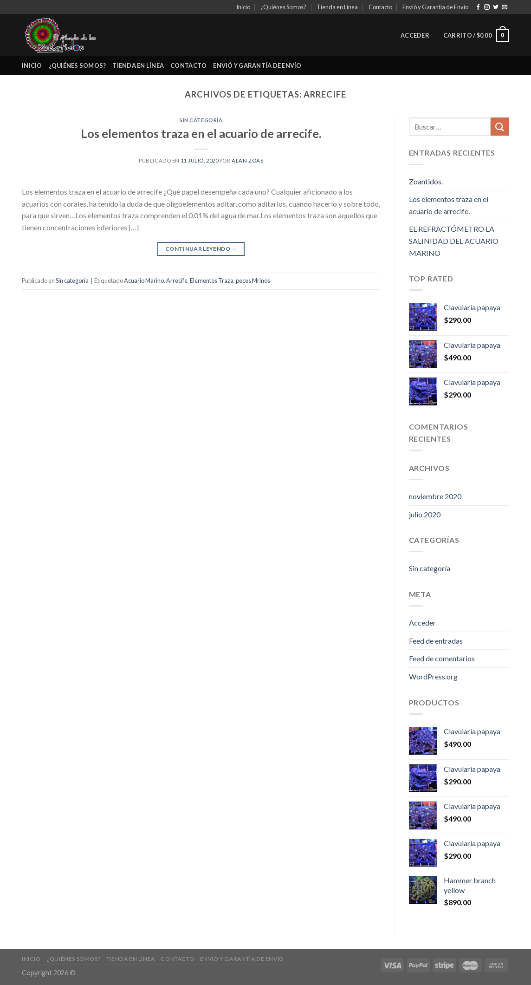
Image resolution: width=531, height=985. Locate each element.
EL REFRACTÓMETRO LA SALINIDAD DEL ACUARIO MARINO (454, 240)
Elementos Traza (211, 280)
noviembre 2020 (435, 496)
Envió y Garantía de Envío (435, 7)
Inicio (243, 7)
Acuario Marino (144, 280)
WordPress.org (433, 676)
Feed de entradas (436, 640)
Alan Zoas (247, 160)
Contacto (380, 7)
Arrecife (177, 280)
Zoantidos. (426, 181)
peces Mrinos (253, 280)
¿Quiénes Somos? (283, 7)
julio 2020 (424, 514)
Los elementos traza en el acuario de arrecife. (201, 133)
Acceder (422, 622)
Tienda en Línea (337, 7)
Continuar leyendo (201, 248)
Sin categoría (201, 120)
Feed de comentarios (442, 658)
